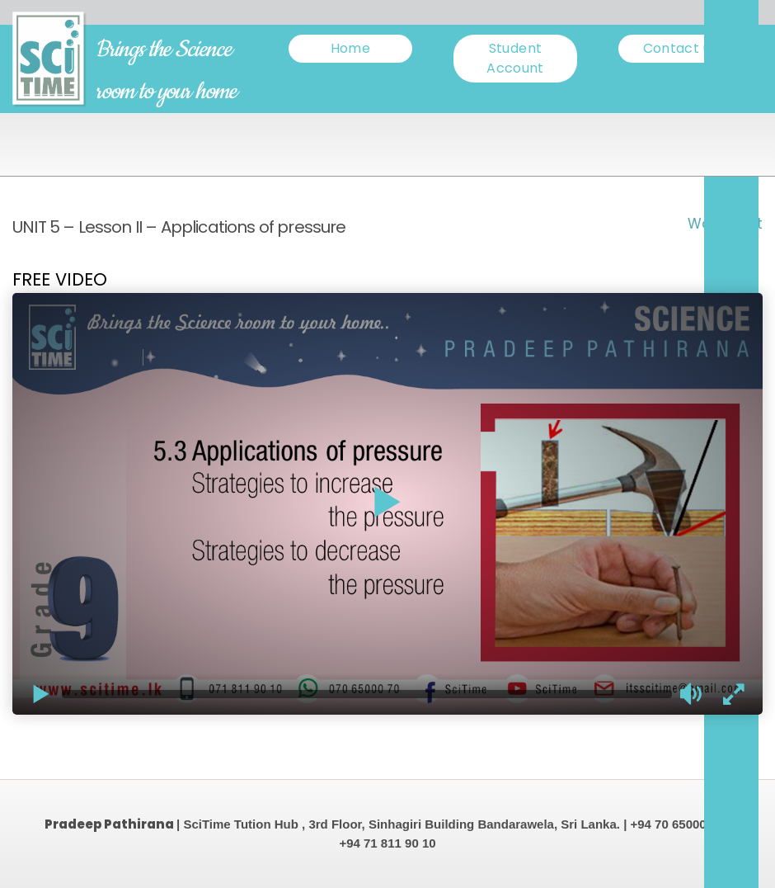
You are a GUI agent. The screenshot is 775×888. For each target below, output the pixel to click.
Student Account (515, 58)
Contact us (680, 48)
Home (350, 48)
